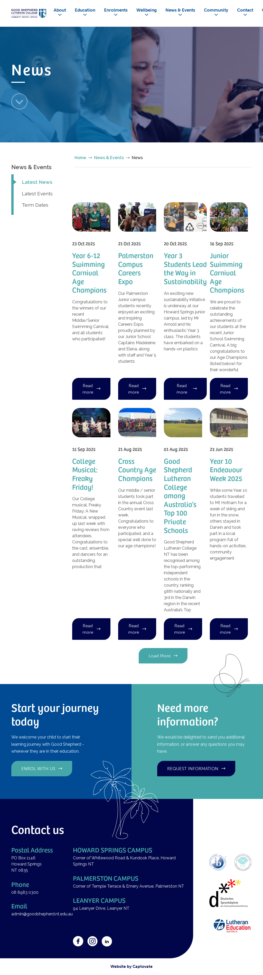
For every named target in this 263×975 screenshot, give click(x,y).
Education (85, 10)
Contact (245, 10)
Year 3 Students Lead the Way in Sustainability (185, 268)
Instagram (92, 941)
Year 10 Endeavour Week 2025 (226, 469)
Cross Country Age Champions (137, 469)
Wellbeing (146, 10)
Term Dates (35, 205)
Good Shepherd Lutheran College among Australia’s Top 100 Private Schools (180, 495)
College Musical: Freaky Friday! (85, 474)
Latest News (37, 182)
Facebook (78, 941)
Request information (192, 768)
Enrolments (116, 10)
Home (80, 157)
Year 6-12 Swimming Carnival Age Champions (89, 272)
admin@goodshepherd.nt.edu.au (42, 914)
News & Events (180, 10)
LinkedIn (107, 941)
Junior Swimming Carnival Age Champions (227, 272)
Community (216, 10)
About (60, 10)
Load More (160, 655)
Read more (87, 389)
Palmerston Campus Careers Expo (135, 268)
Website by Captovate (131, 966)
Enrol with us (38, 768)
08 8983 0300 (25, 892)
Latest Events (37, 193)
